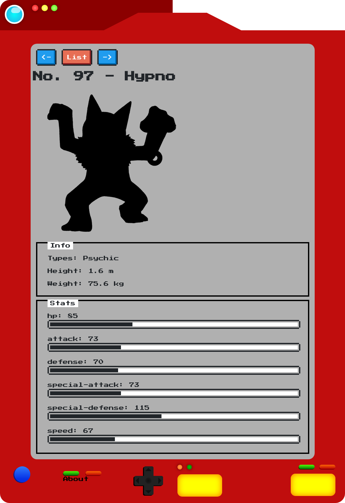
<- (46, 57)
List (77, 57)
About (76, 479)
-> (107, 57)
